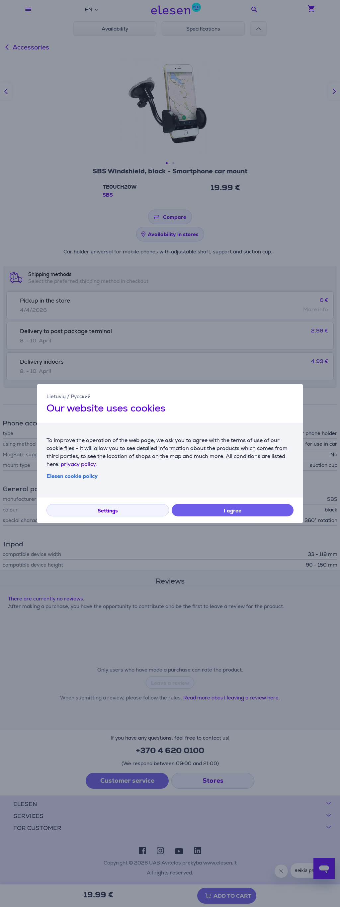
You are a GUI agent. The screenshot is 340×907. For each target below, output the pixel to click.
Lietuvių (56, 396)
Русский (81, 396)
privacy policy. (79, 464)
